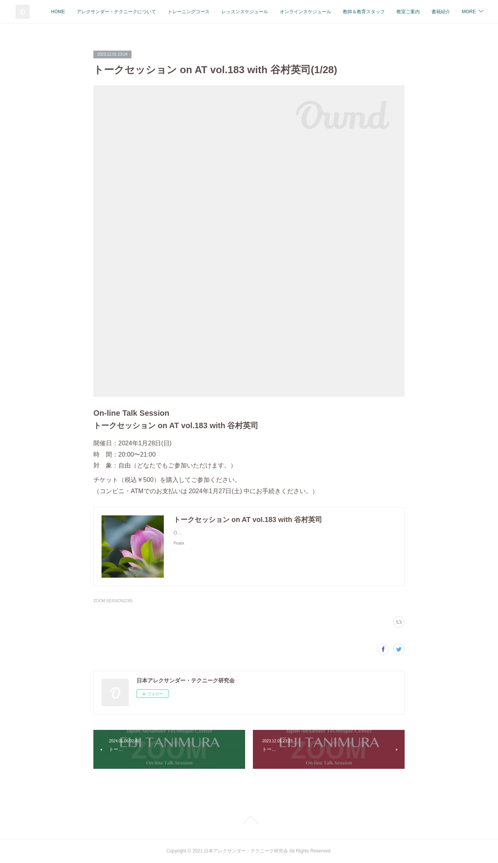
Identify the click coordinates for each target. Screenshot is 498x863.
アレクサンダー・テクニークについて (181, 11)
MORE (468, 11)
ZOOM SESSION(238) (113, 601)
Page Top (249, 820)
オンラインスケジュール (370, 11)
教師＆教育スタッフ (429, 11)
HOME (123, 11)
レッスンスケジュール (309, 11)
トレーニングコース (254, 11)
